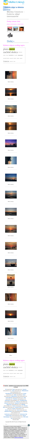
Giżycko (14, 405)
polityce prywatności (18, 437)
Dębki (15, 394)
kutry (7, 55)
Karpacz (14, 408)
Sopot (13, 389)
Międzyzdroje (14, 396)
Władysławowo (25, 390)
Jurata (13, 390)
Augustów (17, 403)
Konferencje (7, 414)
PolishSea (15, 398)
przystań (11, 58)
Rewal (24, 394)
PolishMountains (23, 400)
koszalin (15, 55)
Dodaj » (10, 41)
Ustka (24, 397)
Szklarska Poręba (8, 411)
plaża (6, 49)
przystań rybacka (6, 58)
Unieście (6, 61)
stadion (18, 58)
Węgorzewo (9, 404)
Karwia (24, 393)
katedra (15, 58)
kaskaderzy (11, 55)
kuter (14, 61)
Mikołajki (23, 404)
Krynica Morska (9, 397)
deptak (21, 58)
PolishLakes (7, 400)
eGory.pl (6, 403)
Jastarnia (24, 389)
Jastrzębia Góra (8, 393)
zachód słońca (10, 52)
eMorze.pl (18, 401)
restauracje (20, 52)
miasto (4, 55)
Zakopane (25, 411)
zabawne (11, 61)
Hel (6, 389)
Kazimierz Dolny (18, 407)
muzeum (20, 55)
